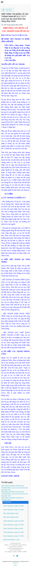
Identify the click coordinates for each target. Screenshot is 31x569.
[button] (2, 2)
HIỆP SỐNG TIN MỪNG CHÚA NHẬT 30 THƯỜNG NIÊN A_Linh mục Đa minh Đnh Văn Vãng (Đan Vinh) (14, 494)
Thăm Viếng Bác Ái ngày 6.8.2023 (13, 528)
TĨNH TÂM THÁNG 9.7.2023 (11, 540)
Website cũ (15, 563)
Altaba (15, 565)
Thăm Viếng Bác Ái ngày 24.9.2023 (13, 506)
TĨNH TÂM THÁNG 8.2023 (10, 517)
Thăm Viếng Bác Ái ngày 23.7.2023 (13, 532)
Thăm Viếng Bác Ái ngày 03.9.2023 (13, 521)
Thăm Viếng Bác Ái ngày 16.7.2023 (13, 536)
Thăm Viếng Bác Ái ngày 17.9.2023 (13, 509)
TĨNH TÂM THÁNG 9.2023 (10, 513)
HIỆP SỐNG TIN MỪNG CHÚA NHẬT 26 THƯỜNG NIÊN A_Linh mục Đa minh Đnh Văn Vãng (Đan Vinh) (14, 488)
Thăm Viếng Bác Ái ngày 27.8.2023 (13, 525)
